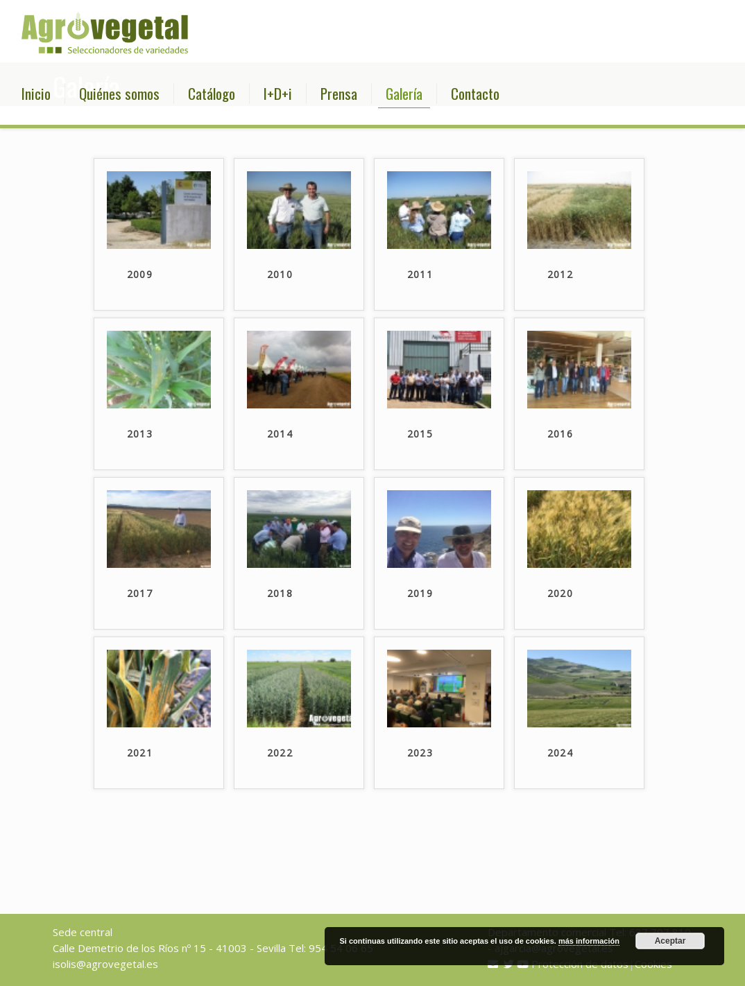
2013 (140, 433)
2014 (280, 433)
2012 (560, 274)
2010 (280, 274)
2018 (280, 593)
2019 (420, 593)
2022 (280, 752)
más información (588, 941)
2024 (560, 752)
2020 (560, 593)
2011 (420, 274)
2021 (140, 752)
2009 (140, 274)
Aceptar (670, 941)
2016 (560, 433)
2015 (420, 433)
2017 (140, 593)
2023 (420, 752)
